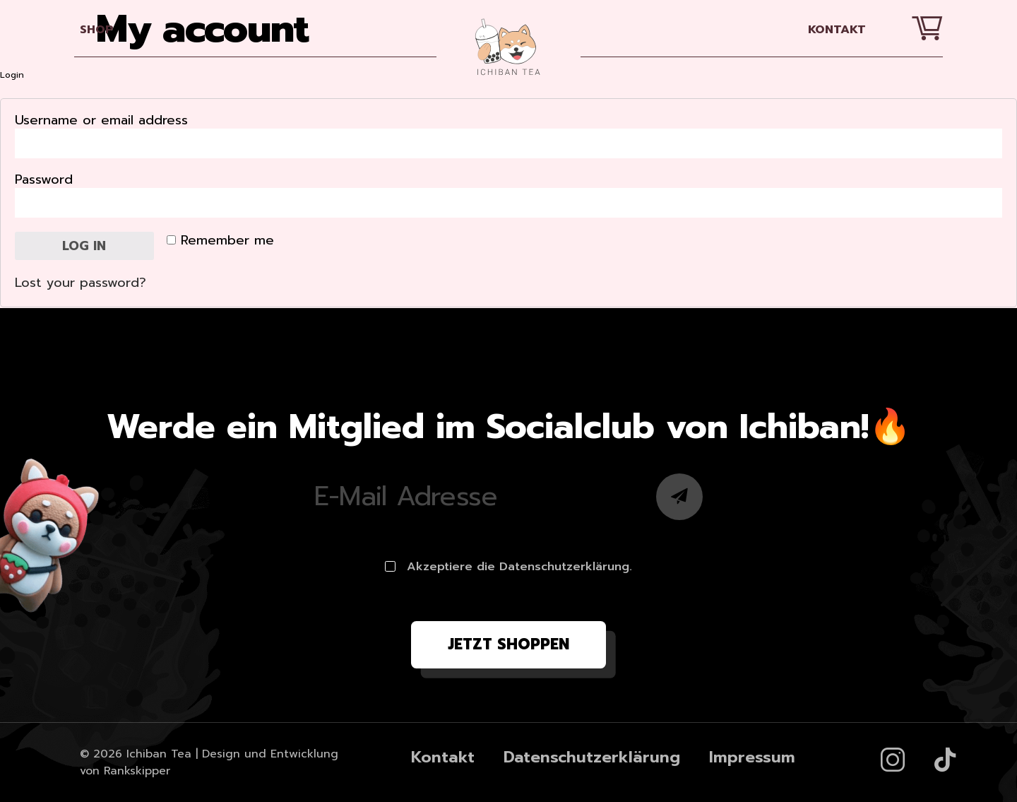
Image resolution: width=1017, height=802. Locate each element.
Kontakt (837, 29)
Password (46, 180)
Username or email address (104, 121)
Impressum (752, 757)
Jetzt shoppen (508, 644)
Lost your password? (80, 283)
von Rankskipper (125, 770)
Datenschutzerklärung (592, 757)
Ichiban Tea (158, 753)
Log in (84, 246)
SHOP (97, 29)
